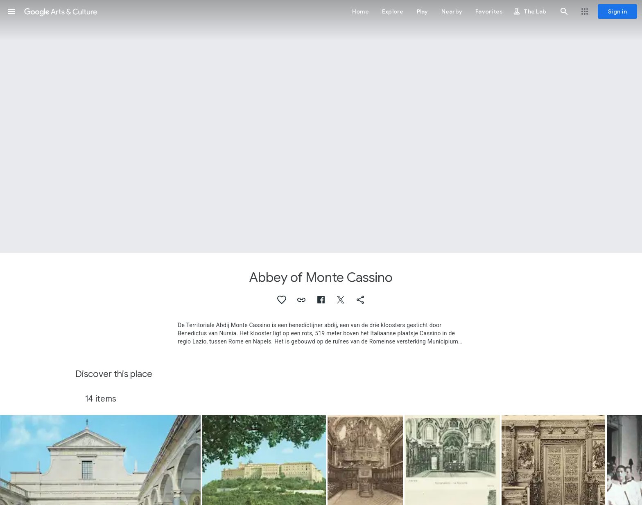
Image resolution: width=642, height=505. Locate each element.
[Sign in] (617, 11)
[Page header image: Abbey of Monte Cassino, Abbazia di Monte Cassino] (321, 126)
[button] (11, 11)
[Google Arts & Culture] (60, 11)
